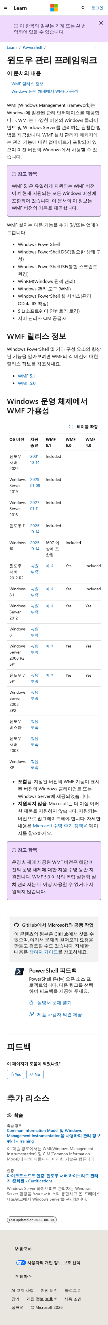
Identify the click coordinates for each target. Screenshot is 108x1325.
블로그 (71, 1290)
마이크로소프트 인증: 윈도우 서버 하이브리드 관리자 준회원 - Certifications (52, 1178)
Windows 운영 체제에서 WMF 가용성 (45, 91)
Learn (12, 47)
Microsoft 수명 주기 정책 (58, 825)
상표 (16, 1307)
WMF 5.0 (27, 383)
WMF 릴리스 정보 (27, 83)
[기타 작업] (96, 47)
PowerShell (32, 47)
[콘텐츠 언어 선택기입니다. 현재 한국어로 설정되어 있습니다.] (23, 1249)
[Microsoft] (54, 8)
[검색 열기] (83, 8)
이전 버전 (49, 1290)
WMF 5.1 (26, 376)
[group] (54, 603)
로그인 (97, 7)
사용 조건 (73, 1299)
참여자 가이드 (43, 952)
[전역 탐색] (6, 8)
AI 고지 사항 (23, 1290)
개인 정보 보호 (39, 1299)
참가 (16, 1299)
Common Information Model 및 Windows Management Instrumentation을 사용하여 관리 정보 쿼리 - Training (53, 1135)
